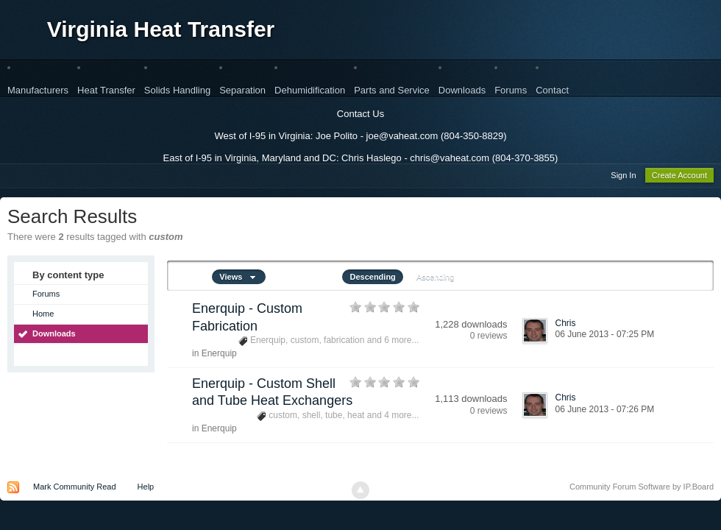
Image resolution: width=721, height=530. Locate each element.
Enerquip (219, 355)
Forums (510, 90)
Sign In (623, 177)
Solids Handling (177, 90)
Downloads (462, 90)
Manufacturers (37, 90)
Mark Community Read (74, 488)
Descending (372, 279)
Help (146, 488)
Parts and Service (392, 90)
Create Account (679, 177)
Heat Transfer (106, 90)
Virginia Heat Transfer (161, 29)
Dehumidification (309, 90)
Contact (552, 90)
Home (43, 315)
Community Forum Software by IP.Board (641, 488)
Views (238, 279)
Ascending (435, 279)
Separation (242, 90)
